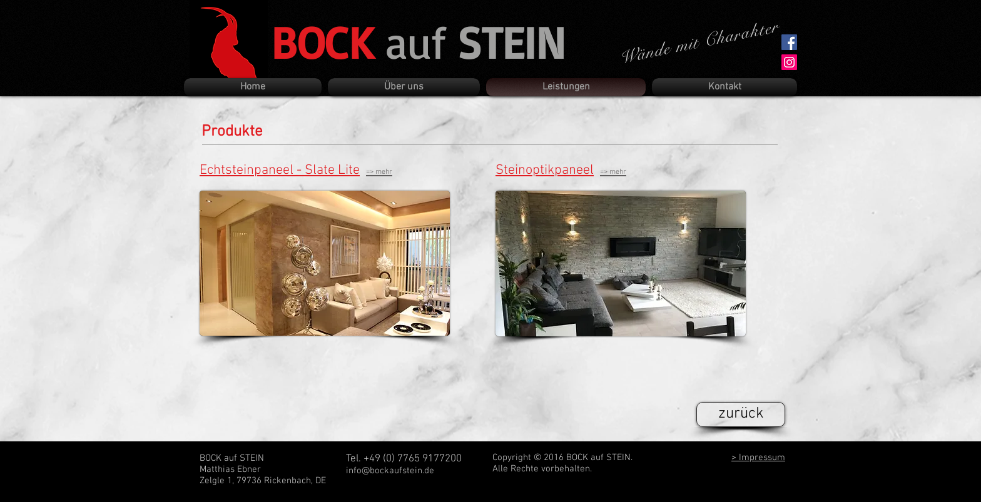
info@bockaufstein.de (390, 470)
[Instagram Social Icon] (789, 62)
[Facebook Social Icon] (789, 42)
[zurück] (740, 414)
